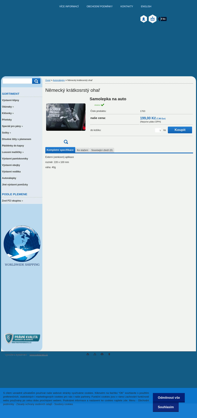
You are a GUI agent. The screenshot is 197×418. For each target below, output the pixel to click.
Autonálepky (59, 80)
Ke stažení (82, 150)
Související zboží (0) (101, 150)
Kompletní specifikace (60, 149)
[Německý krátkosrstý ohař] (65, 121)
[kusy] (158, 130)
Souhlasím (166, 407)
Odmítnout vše (169, 397)
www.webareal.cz (39, 354)
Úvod (47, 80)
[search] (36, 81)
